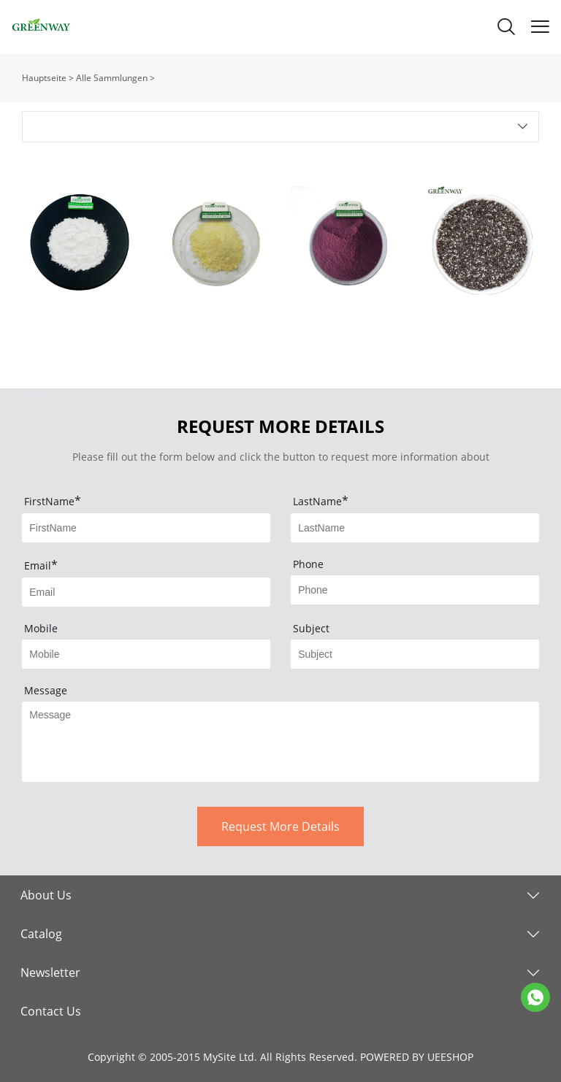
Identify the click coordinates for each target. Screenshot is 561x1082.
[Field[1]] (146, 527)
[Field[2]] (415, 527)
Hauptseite (44, 78)
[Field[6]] (415, 654)
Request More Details (280, 826)
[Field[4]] (415, 590)
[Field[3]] (146, 592)
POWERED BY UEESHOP (416, 1057)
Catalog (41, 934)
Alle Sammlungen (112, 78)
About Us (46, 895)
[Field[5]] (146, 654)
